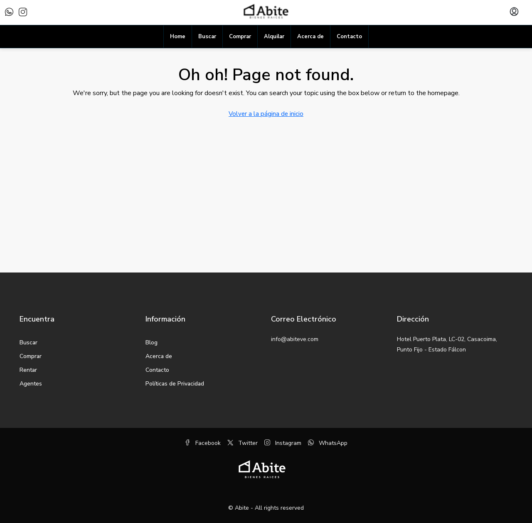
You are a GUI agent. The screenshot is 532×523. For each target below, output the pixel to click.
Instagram (282, 443)
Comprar (240, 36)
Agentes (31, 384)
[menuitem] (514, 12)
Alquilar (274, 36)
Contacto (349, 36)
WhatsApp (327, 443)
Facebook (203, 443)
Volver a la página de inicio (266, 114)
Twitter (242, 443)
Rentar (28, 370)
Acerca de (310, 36)
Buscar (207, 36)
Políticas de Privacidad (174, 384)
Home (177, 36)
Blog (151, 342)
